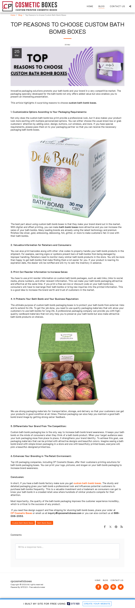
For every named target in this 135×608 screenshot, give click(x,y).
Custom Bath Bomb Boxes (22, 523)
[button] (130, 6)
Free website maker (37, 587)
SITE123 (24, 587)
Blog (20, 15)
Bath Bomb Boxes (44, 523)
